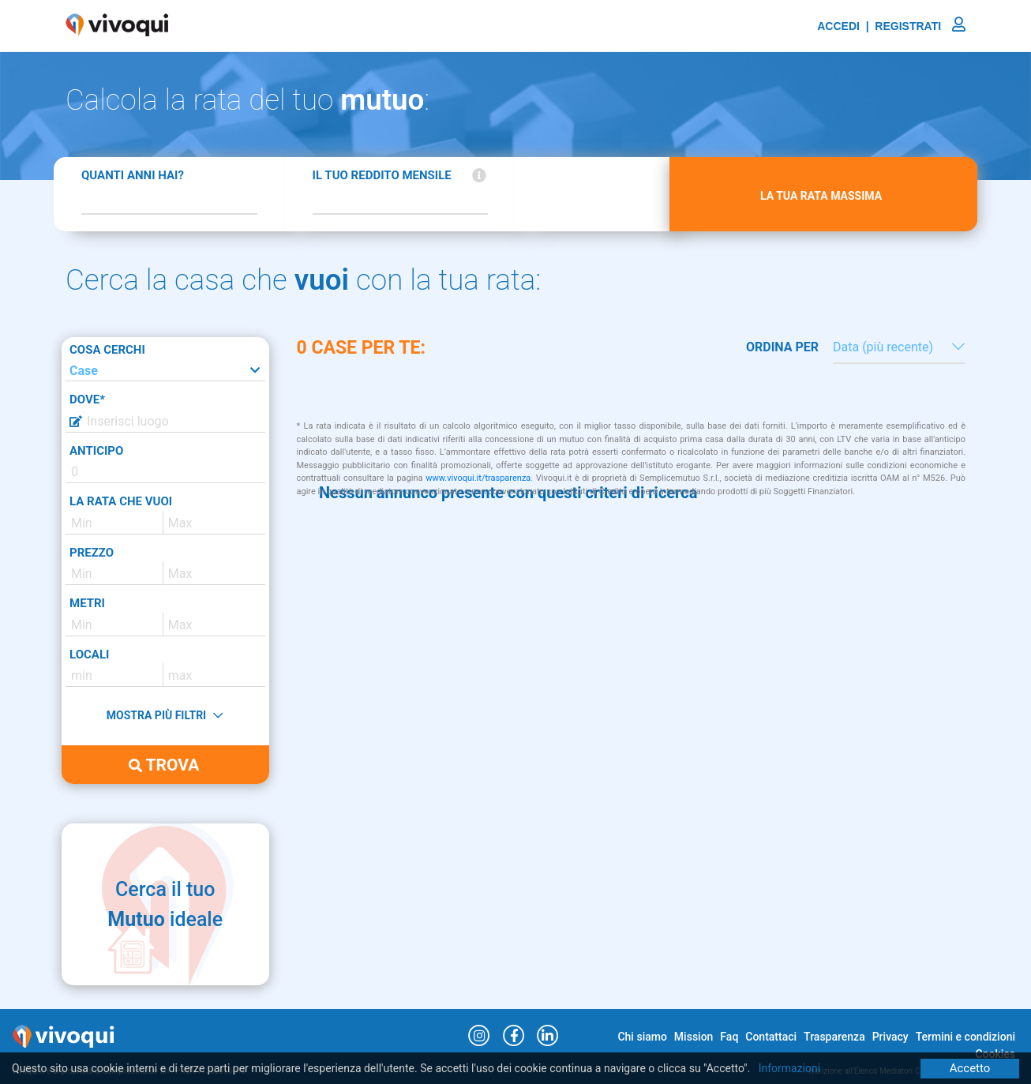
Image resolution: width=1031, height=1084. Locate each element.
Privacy (890, 1036)
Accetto (970, 1068)
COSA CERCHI (107, 350)
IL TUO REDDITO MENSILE (382, 175)
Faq (729, 1036)
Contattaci (771, 1036)
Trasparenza (834, 1036)
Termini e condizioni (965, 1036)
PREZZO (91, 553)
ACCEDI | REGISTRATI (891, 26)
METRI (87, 603)
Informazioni (790, 1068)
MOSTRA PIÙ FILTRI (165, 715)
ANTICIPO (96, 451)
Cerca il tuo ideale (165, 904)
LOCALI (89, 654)
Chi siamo (641, 1036)
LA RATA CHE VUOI (120, 501)
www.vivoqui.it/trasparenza (478, 478)
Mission (694, 1036)
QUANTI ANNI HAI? (132, 175)
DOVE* (87, 399)
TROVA (164, 765)
